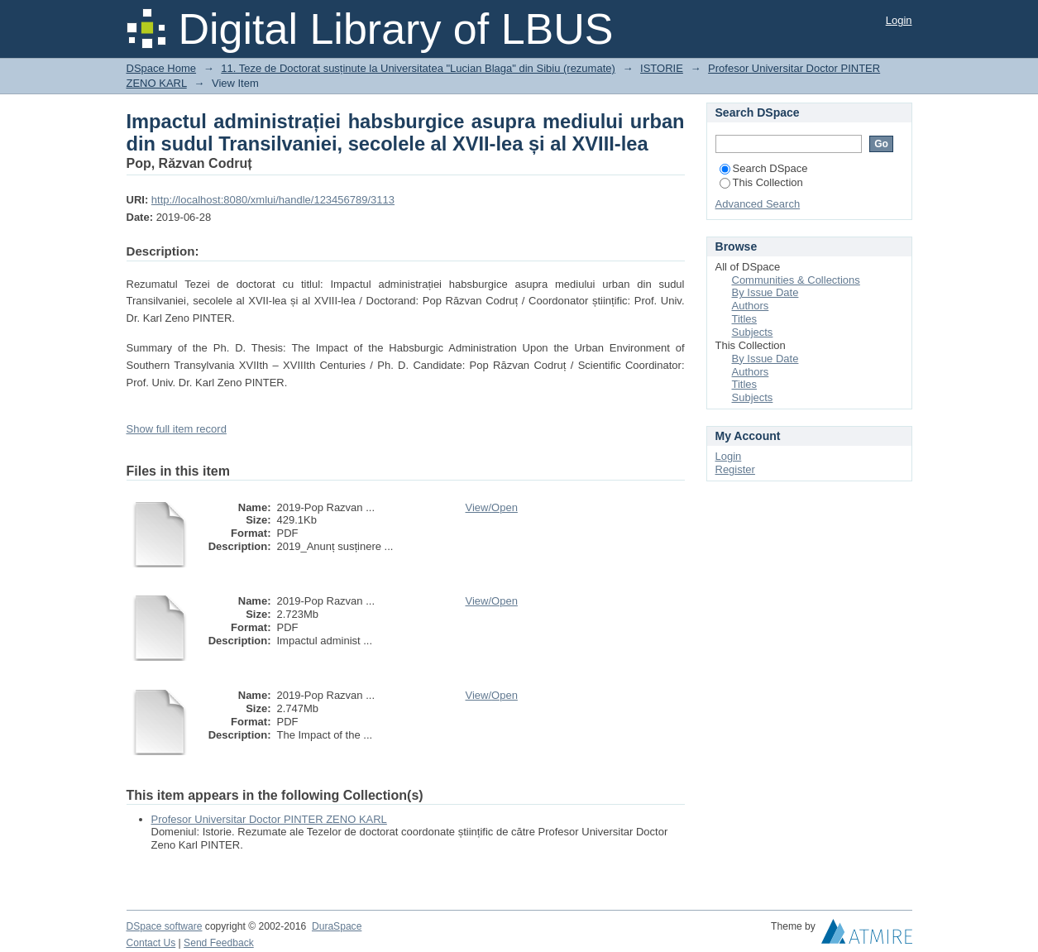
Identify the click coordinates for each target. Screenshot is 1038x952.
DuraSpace (336, 926)
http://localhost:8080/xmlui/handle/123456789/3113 (273, 200)
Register (735, 469)
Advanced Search (758, 204)
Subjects (752, 332)
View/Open (492, 507)
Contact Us (151, 943)
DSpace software (165, 926)
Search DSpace (764, 168)
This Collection (761, 182)
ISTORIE (661, 68)
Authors (750, 305)
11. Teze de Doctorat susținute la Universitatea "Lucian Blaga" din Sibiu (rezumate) (418, 68)
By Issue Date (765, 292)
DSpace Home (162, 68)
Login (899, 20)
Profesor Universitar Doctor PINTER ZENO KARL (269, 819)
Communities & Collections (796, 280)
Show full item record (177, 429)
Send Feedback (219, 943)
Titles (745, 319)
